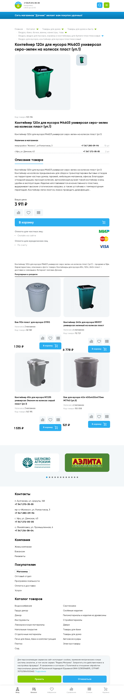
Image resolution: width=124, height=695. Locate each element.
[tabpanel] (37, 463)
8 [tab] (66, 478)
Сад (17, 648)
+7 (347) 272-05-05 (32, 3)
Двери (66, 624)
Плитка (18, 643)
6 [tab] (60, 478)
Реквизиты (20, 556)
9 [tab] (69, 478)
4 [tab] (55, 478)
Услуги (18, 590)
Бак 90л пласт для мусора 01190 (33, 322)
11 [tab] (74, 478)
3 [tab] (52, 478)
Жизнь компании (23, 546)
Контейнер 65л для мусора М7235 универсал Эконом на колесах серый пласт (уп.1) (35, 401)
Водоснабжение (23, 605)
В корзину (62, 222)
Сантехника (69, 605)
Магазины (22, 571)
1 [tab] (46, 478)
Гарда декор (21, 610)
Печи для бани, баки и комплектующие (35, 639)
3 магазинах (25, 327)
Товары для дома (53, 29)
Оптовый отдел (23, 576)
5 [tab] (58, 478)
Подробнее (40, 671)
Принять (39, 679)
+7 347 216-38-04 (24, 530)
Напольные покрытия (26, 629)
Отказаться (84, 679)
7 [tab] (63, 478)
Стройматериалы (72, 620)
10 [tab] (72, 478)
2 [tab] (49, 478)
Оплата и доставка (25, 585)
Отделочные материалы (28, 634)
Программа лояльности (27, 581)
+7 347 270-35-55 (24, 504)
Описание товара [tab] (29, 160)
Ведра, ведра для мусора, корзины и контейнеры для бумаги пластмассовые (61, 35)
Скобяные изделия (73, 610)
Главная (19, 29)
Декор (18, 615)
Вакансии (20, 551)
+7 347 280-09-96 (90, 145)
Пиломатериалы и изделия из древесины (84, 615)
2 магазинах (74, 406)
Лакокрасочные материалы (30, 624)
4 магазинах (74, 330)
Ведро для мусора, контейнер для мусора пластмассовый (50, 39)
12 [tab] (77, 478)
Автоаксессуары (72, 639)
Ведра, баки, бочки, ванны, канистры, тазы (43, 32)
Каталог (32, 29)
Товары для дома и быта (81, 29)
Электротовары (71, 643)
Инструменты (22, 620)
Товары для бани (72, 629)
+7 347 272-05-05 (91, 151)
